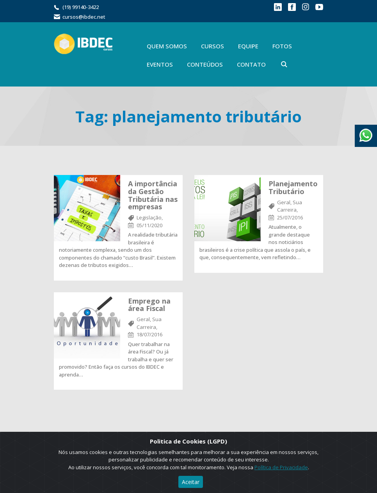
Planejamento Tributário (293, 187)
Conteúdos (205, 64)
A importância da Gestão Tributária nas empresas (153, 195)
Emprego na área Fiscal (149, 304)
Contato (251, 64)
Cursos (212, 46)
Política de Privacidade (281, 467)
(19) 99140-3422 (80, 7)
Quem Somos (167, 46)
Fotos (282, 46)
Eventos (160, 64)
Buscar (284, 64)
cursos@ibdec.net (83, 16)
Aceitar (190, 482)
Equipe (248, 46)
